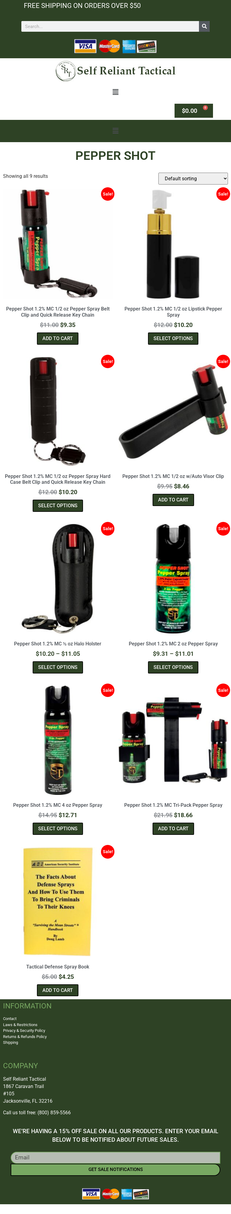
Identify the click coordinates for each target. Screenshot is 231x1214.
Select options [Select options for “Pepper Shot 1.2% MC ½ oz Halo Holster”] (58, 667)
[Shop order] (193, 179)
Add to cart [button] (57, 338)
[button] (115, 92)
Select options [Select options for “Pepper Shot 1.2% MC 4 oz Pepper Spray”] (58, 828)
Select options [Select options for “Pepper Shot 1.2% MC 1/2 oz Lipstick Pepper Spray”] (173, 338)
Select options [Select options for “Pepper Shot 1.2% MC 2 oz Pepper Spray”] (173, 667)
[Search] (204, 26)
